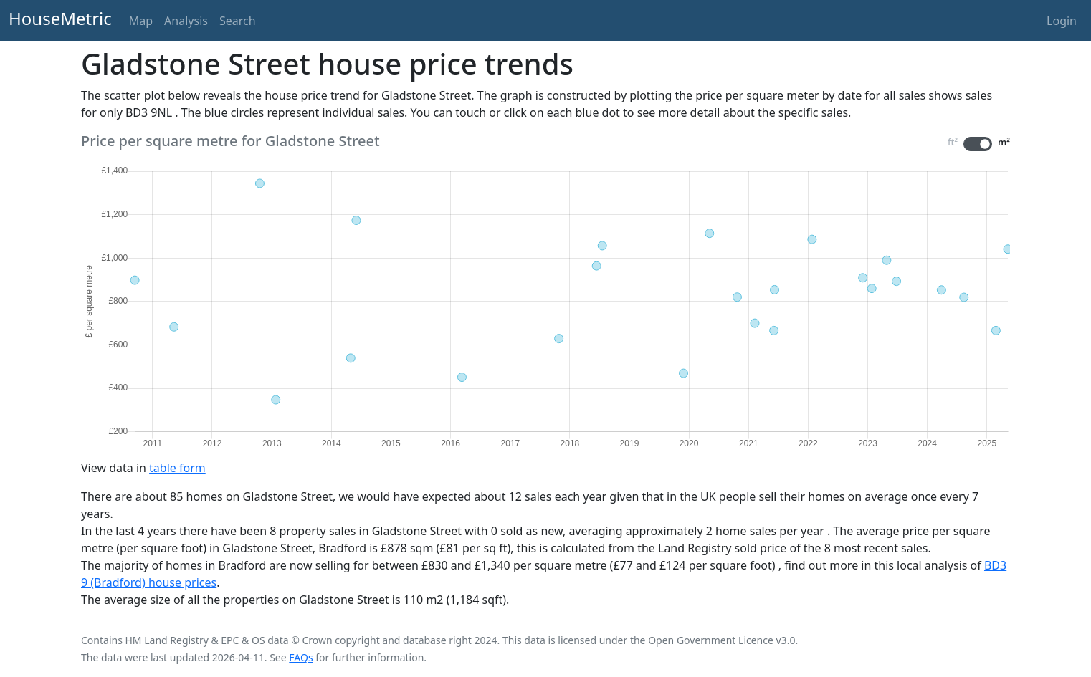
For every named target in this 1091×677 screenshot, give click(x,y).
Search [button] (237, 21)
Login (1062, 21)
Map (141, 21)
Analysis (186, 21)
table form (177, 468)
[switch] (977, 144)
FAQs (301, 657)
